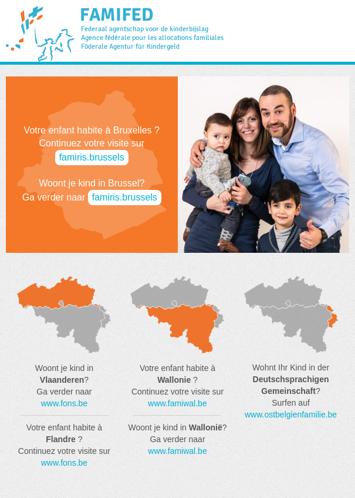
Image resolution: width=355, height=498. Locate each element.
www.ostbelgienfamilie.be (291, 414)
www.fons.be (64, 403)
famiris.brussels (91, 157)
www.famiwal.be (177, 403)
